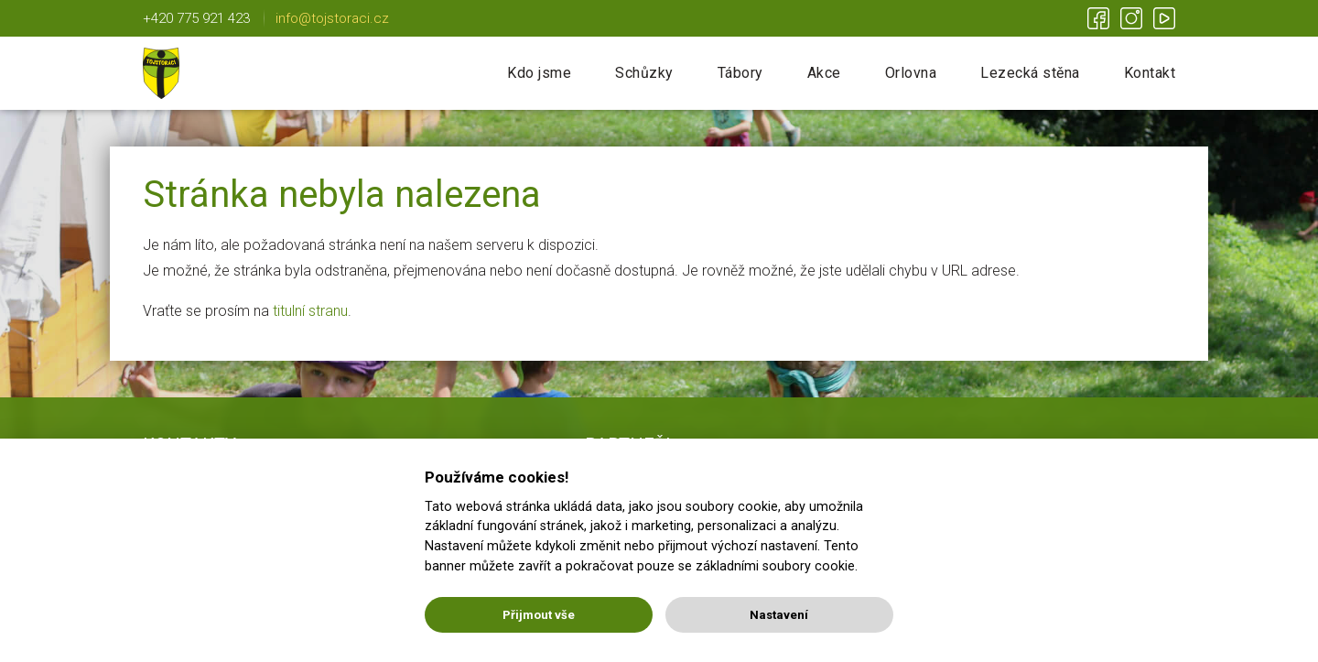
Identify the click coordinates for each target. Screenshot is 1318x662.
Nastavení (779, 615)
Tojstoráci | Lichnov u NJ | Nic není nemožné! (161, 73)
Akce (824, 72)
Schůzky (644, 72)
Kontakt (1150, 72)
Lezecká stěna (1030, 72)
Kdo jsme (539, 72)
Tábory (740, 72)
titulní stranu (310, 311)
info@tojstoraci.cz (332, 18)
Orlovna (911, 72)
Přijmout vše (538, 615)
